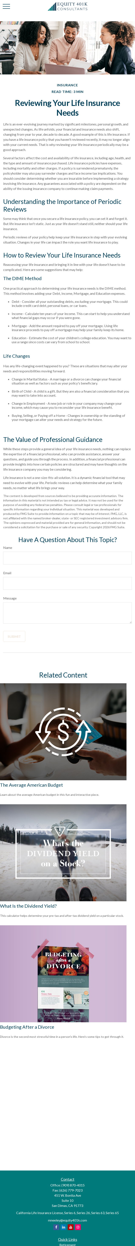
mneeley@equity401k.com (67, 1220)
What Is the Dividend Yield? (28, 906)
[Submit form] (14, 636)
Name (7, 547)
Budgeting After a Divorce (27, 1027)
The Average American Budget (31, 785)
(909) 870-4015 (73, 1185)
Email (7, 573)
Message (10, 598)
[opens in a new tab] (56, 1227)
